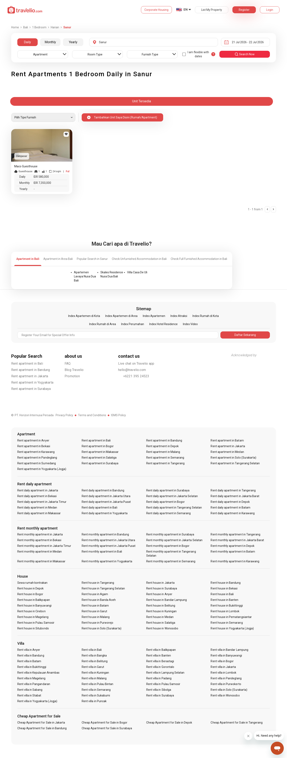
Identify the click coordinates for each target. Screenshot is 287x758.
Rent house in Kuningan (161, 611)
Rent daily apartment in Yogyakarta (105, 513)
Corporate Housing (156, 9)
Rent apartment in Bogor (98, 446)
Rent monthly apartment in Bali (102, 551)
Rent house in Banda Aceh (99, 599)
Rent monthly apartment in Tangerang (235, 534)
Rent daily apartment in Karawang (233, 513)
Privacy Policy (64, 415)
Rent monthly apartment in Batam (233, 551)
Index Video (190, 324)
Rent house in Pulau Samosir (35, 622)
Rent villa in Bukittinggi (31, 667)
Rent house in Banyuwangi (34, 605)
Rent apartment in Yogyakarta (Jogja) (41, 469)
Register (244, 9)
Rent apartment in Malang (163, 451)
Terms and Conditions (92, 415)
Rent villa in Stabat (29, 695)
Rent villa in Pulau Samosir (163, 684)
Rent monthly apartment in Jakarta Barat (237, 540)
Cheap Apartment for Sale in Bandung (42, 728)
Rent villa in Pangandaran (33, 684)
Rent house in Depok (30, 588)
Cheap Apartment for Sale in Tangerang (237, 722)
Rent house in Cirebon (31, 611)
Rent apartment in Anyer (33, 440)
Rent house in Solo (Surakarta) (101, 628)
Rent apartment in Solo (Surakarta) (233, 457)
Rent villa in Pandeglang (226, 678)
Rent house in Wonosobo (162, 628)
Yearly (73, 42)
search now (244, 54)
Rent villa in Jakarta (223, 667)
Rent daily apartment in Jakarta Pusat (106, 501)
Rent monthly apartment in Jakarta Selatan (174, 540)
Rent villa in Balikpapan (161, 649)
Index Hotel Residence (163, 324)
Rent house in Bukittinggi (227, 605)
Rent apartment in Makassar (100, 451)
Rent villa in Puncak (94, 701)
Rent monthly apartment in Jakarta (40, 534)
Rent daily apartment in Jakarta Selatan (172, 496)
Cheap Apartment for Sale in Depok (169, 722)
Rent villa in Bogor (222, 661)
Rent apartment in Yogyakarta (32, 382)
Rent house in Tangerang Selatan (103, 588)
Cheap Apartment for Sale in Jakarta (41, 722)
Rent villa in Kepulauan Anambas (38, 672)
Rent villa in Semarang (96, 689)
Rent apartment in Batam (227, 440)
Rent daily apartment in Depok (230, 501)
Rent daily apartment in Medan (37, 507)
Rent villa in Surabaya (160, 695)
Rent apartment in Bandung (30, 370)
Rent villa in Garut (93, 667)
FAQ (68, 363)
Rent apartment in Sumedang (36, 463)
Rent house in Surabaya (161, 588)
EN (186, 9)
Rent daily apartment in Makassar (39, 513)
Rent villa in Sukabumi (96, 695)
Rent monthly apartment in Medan (39, 551)
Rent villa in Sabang (30, 689)
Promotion (72, 376)
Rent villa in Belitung (95, 661)
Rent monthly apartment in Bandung (105, 534)
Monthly (50, 42)
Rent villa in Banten (158, 655)
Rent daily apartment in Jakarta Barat (235, 496)
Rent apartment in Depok (162, 446)
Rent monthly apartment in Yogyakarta (107, 561)
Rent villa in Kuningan (95, 672)
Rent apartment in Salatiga (99, 457)
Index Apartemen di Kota (84, 316)
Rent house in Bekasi (224, 588)
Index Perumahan (132, 324)
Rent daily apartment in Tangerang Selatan (174, 507)
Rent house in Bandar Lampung (166, 599)
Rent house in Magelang (32, 617)
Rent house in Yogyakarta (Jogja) (232, 628)
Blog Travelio (74, 370)
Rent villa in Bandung (30, 655)
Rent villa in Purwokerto (226, 684)
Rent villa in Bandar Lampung (229, 649)
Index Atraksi (178, 316)
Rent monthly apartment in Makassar (41, 561)
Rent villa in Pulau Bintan (97, 684)
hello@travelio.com (132, 370)
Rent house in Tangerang (98, 582)
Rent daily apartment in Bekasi (37, 496)
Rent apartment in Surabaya (31, 389)
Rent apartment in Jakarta (29, 376)
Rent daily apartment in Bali (99, 507)
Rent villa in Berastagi (160, 661)
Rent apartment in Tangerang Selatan (235, 463)
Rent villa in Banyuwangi (226, 655)
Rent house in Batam (95, 605)
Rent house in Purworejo (97, 622)
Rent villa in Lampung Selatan (165, 672)
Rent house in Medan (160, 617)
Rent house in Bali (222, 594)
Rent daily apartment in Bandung (103, 490)
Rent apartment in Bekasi (33, 446)
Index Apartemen (154, 316)
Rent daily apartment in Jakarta (37, 490)
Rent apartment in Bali (27, 363)
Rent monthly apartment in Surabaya (170, 534)
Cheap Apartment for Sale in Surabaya (107, 728)
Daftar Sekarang (245, 335)
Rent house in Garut (94, 611)
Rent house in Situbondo (33, 628)
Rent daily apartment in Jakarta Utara (106, 496)
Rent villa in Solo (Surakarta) (229, 689)
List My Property (211, 9)
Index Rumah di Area (102, 324)
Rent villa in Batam (29, 661)
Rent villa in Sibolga (158, 689)
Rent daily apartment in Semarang (168, 513)
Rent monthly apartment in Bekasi (39, 540)
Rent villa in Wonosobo (225, 695)
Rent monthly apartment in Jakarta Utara (108, 540)
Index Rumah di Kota (205, 316)
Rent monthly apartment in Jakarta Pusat (108, 545)
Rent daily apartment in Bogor (165, 501)
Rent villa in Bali (92, 649)
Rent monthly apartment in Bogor (168, 545)
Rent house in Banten (224, 599)
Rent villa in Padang (159, 678)
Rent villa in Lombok (223, 672)
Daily (27, 42)
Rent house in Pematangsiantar (231, 617)
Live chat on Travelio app (136, 363)
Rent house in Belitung (160, 605)
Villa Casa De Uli (137, 272)
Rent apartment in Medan (227, 451)
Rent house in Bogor (30, 594)
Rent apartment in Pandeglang (37, 457)
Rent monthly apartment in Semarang (171, 561)
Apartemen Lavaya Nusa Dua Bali (85, 276)
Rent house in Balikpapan (33, 599)
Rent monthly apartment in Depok (232, 545)
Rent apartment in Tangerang (165, 463)
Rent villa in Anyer (28, 649)
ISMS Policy (118, 415)
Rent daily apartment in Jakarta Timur (42, 501)
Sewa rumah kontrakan (32, 582)
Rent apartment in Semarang (165, 457)
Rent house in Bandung (226, 582)
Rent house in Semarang (227, 622)
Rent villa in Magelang (31, 678)
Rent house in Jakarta (160, 582)
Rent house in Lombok (225, 611)
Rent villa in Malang (94, 678)
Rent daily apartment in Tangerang (233, 490)
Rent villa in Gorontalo (160, 667)
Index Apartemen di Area (121, 316)
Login (269, 9)
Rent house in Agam (95, 594)
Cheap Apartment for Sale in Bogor (104, 722)
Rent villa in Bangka (94, 655)
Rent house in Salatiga (160, 622)
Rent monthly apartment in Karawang (235, 561)
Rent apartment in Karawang (36, 451)
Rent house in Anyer (159, 594)
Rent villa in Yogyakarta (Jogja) (37, 701)
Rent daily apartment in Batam (230, 507)
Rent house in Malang (96, 617)
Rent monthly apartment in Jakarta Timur (44, 545)
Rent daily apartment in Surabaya (168, 490)
